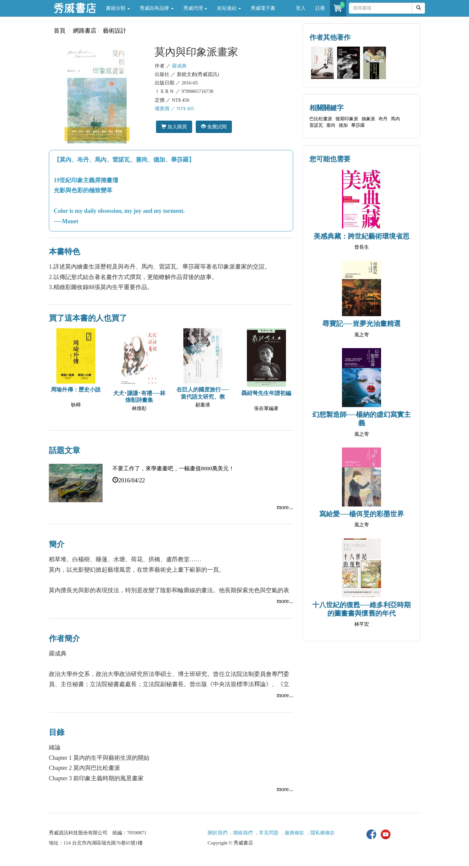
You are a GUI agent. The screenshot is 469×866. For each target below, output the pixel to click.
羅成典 (179, 65)
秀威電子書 (263, 8)
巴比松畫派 (320, 118)
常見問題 (268, 832)
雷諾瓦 (316, 125)
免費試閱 (214, 126)
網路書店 (84, 30)
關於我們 (217, 832)
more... (285, 507)
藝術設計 (114, 30)
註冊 (320, 8)
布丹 (383, 118)
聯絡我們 (243, 832)
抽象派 (368, 118)
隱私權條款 (322, 832)
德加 (343, 125)
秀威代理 (195, 8)
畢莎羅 (358, 125)
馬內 (395, 118)
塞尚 (330, 125)
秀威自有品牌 (157, 8)
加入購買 (174, 126)
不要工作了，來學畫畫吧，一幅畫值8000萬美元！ (173, 468)
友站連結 (229, 8)
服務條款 (294, 832)
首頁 (59, 30)
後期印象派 (346, 118)
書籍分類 (118, 8)
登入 (301, 8)
